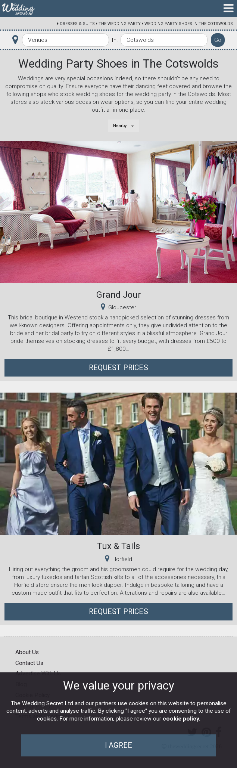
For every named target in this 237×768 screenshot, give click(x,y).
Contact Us (29, 663)
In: (115, 40)
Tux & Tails (118, 546)
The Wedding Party (120, 23)
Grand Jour (118, 294)
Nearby (120, 125)
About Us (27, 652)
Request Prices (118, 367)
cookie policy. (181, 718)
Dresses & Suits (77, 23)
